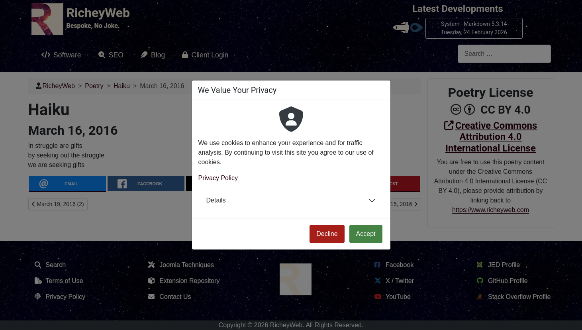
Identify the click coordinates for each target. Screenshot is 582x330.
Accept (366, 233)
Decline (326, 233)
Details (216, 200)
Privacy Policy (218, 178)
